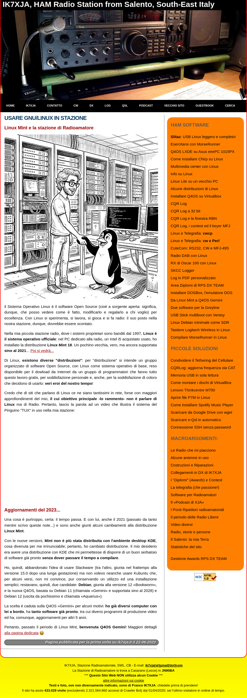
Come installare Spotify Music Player (202, 405)
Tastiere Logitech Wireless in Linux (200, 330)
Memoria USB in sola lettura (195, 375)
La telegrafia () (195, 487)
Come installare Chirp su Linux (197, 159)
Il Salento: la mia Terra (190, 539)
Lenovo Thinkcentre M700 (193, 390)
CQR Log (179, 203)
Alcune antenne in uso (190, 457)
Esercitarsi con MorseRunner (195, 144)
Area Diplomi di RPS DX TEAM (197, 285)
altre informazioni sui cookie (123, 680)
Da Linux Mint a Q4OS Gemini (196, 300)
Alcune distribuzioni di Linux (194, 188)
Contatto (54, 105)
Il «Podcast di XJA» (187, 502)
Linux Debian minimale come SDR (200, 322)
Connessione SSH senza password (201, 427)
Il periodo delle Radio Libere (195, 517)
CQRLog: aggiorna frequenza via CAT (203, 368)
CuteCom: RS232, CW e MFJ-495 (200, 248)
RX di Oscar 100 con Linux (193, 263)
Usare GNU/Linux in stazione (45, 118)
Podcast (146, 105)
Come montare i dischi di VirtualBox (201, 382)
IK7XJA (31, 105)
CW (76, 105)
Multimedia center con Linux (195, 166)
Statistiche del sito (186, 547)
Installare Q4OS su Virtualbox (196, 196)
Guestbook (204, 105)
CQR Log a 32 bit (185, 211)
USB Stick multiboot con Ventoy (198, 315)
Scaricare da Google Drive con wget (201, 412)
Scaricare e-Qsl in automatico (196, 420)
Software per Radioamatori (193, 495)
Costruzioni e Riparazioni (192, 465)
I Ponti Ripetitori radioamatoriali (197, 509)
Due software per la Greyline (195, 307)
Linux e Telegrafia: (191, 233)
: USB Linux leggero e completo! (203, 136)
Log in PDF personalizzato (193, 278)
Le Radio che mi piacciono (193, 450)
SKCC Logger (182, 270)
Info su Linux (181, 174)
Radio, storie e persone (190, 532)
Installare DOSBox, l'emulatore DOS (201, 292)
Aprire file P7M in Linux (190, 397)
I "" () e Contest (196, 480)
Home (10, 105)
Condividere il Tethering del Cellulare (202, 360)
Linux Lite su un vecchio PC (194, 181)
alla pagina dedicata (21, 633)
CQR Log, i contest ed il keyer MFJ (200, 226)
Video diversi (182, 524)
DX (91, 105)
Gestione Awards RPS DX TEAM (199, 558)
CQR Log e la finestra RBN (194, 218)
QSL (125, 105)
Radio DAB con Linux (189, 255)
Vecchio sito (174, 105)
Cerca (230, 105)
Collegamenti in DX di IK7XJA (196, 472)
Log (108, 105)
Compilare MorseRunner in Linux (199, 337)
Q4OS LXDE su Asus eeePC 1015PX (202, 151)
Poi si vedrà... (42, 350)
